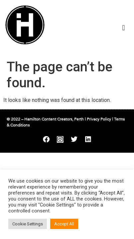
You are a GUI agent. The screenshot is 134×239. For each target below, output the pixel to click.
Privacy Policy (99, 119)
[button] (123, 27)
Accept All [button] (64, 223)
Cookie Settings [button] (27, 223)
